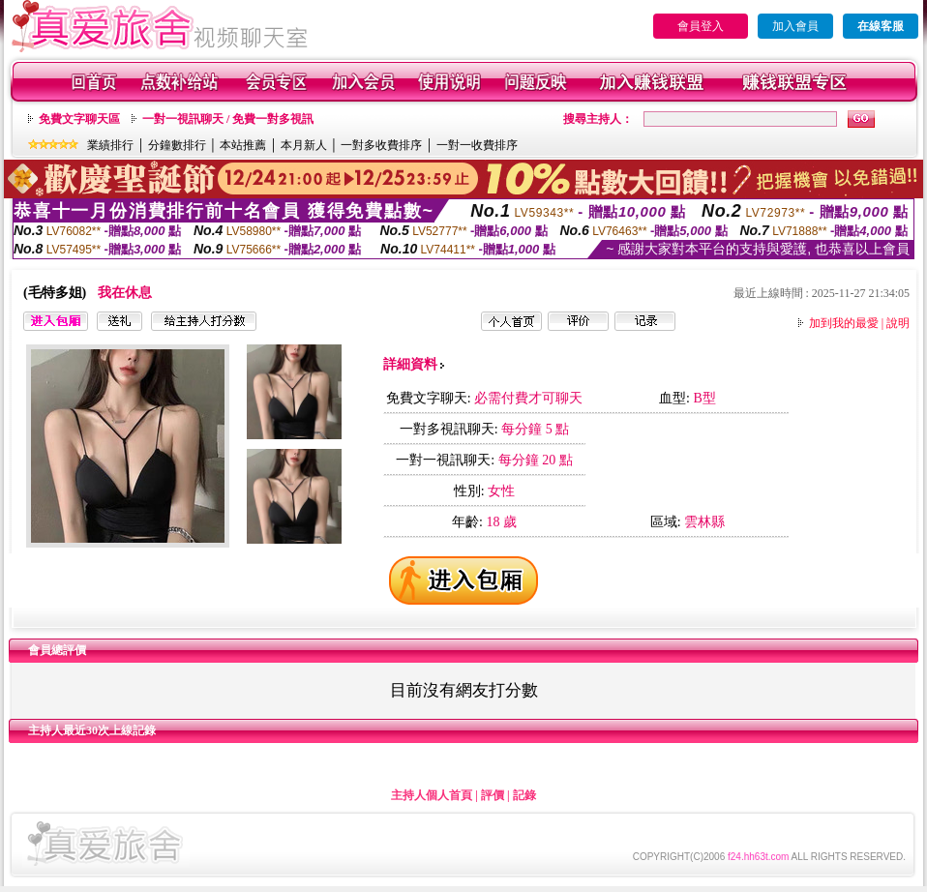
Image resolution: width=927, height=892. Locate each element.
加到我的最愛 (844, 323)
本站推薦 (243, 145)
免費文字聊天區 (79, 119)
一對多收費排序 (381, 145)
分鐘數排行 (177, 145)
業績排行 (110, 145)
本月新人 (304, 145)
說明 (898, 323)
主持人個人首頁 (431, 795)
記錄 (524, 795)
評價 (492, 795)
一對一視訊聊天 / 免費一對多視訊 (228, 119)
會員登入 (700, 26)
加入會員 (795, 26)
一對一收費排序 (477, 145)
